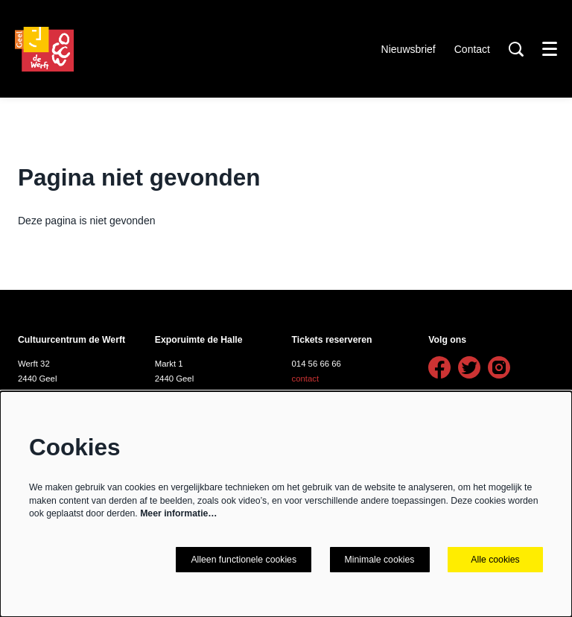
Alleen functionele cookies (243, 559)
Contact (472, 49)
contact (306, 378)
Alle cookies (495, 559)
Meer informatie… (178, 513)
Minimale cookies (380, 559)
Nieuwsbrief (408, 49)
